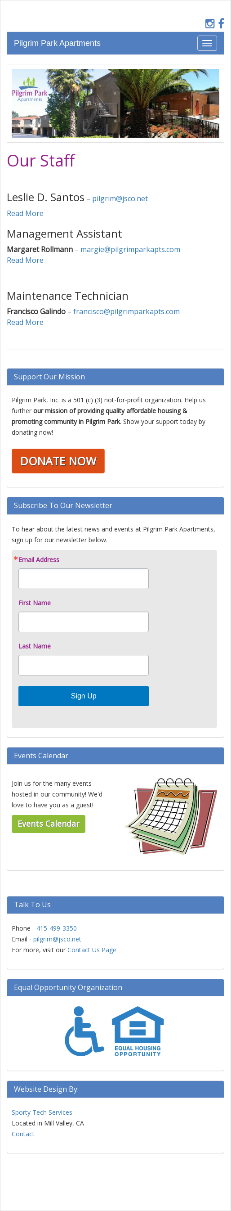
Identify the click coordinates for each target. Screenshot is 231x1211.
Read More (25, 213)
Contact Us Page (91, 949)
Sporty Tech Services (42, 1112)
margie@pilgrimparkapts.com (130, 249)
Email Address (38, 560)
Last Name (34, 646)
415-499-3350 (56, 928)
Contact (23, 1134)
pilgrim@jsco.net (120, 198)
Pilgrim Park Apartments (57, 43)
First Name (34, 603)
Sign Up (84, 696)
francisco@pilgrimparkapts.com (126, 311)
